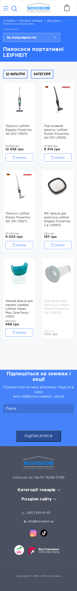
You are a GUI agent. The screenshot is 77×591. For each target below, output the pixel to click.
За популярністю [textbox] (21, 37)
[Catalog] (5, 8)
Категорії (42, 74)
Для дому (54, 21)
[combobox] (31, 37)
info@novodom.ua (38, 521)
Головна (9, 21)
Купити (21, 158)
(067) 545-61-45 (38, 513)
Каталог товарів (31, 21)
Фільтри (15, 74)
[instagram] (33, 533)
